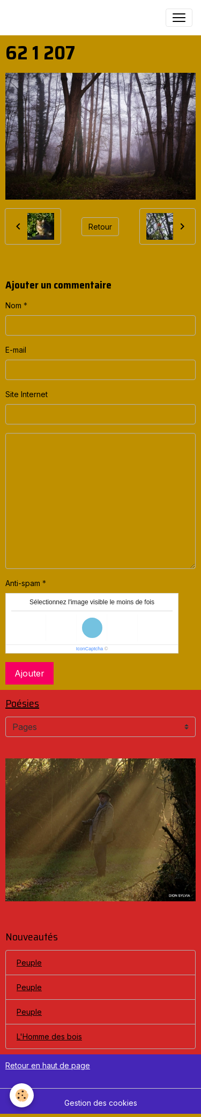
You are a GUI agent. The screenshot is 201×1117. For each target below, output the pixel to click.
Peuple (29, 962)
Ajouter (29, 673)
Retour (100, 226)
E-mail (15, 349)
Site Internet (26, 394)
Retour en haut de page (47, 1065)
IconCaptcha (89, 648)
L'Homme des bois (49, 1036)
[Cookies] (22, 1095)
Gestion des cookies (100, 1102)
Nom (13, 305)
